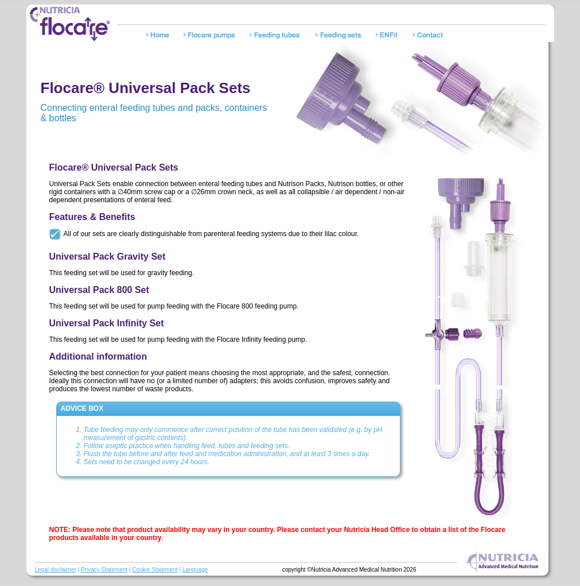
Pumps (211, 36)
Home (159, 36)
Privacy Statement (104, 569)
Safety (389, 36)
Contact (429, 36)
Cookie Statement (155, 569)
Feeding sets (340, 36)
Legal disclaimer (55, 569)
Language (195, 569)
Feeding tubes (277, 36)
